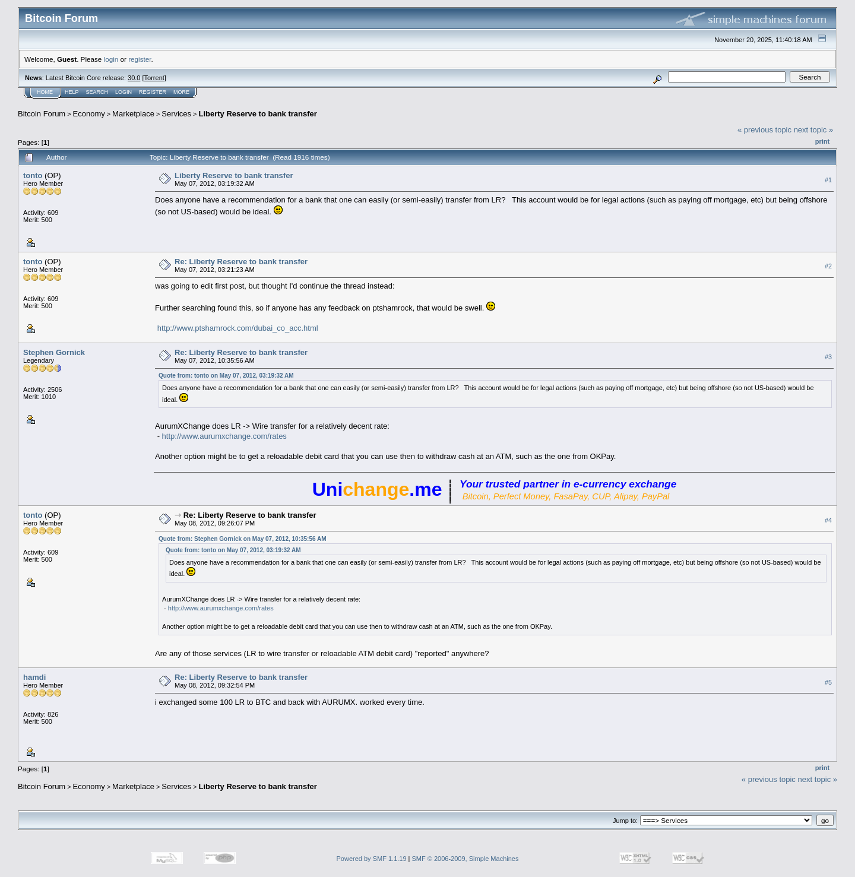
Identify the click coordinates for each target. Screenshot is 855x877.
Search (97, 92)
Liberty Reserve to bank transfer (257, 113)
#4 (828, 520)
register (139, 59)
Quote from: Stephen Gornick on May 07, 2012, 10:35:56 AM (243, 539)
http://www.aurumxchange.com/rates (224, 436)
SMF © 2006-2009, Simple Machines (465, 858)
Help (72, 92)
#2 (828, 266)
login (111, 59)
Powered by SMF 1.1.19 (372, 858)
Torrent (154, 77)
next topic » (814, 129)
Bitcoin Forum (41, 113)
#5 (828, 682)
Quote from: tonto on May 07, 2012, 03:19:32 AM (226, 375)
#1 (828, 179)
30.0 (134, 77)
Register (152, 92)
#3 (828, 356)
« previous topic (764, 129)
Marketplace (133, 113)
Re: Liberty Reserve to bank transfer (241, 261)
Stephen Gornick (54, 352)
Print (822, 141)
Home (45, 92)
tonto (32, 175)
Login (123, 92)
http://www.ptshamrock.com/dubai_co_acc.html (237, 328)
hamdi (34, 677)
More (181, 92)
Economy (89, 113)
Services (176, 113)
